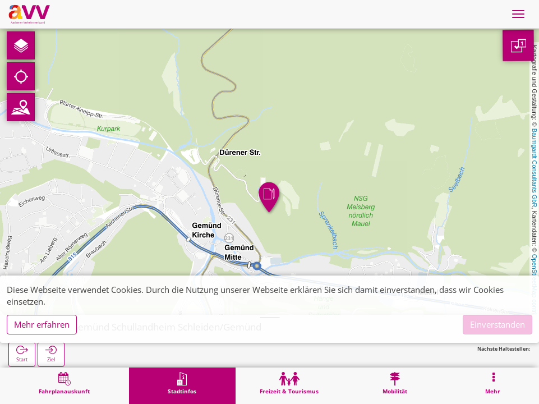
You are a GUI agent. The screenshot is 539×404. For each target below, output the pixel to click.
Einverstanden (497, 324)
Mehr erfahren (42, 324)
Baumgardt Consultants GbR (534, 168)
